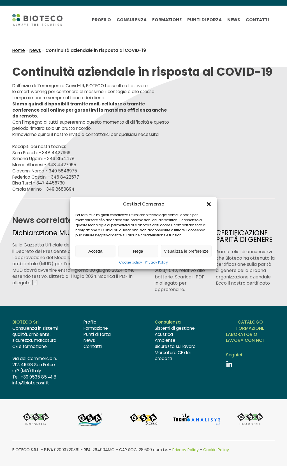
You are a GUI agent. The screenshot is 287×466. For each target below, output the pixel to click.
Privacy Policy (156, 262)
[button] (209, 204)
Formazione (167, 20)
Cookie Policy (216, 450)
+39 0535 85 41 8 (38, 377)
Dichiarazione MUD (43, 232)
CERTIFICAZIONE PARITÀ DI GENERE (244, 236)
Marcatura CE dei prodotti (173, 356)
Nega (138, 251)
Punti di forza (204, 20)
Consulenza (132, 20)
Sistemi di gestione (175, 328)
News (233, 20)
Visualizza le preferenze (186, 251)
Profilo (101, 20)
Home (18, 50)
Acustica (164, 334)
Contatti (257, 20)
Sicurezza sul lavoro (175, 346)
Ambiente (165, 340)
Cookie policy (130, 262)
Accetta (95, 251)
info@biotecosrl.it (30, 383)
